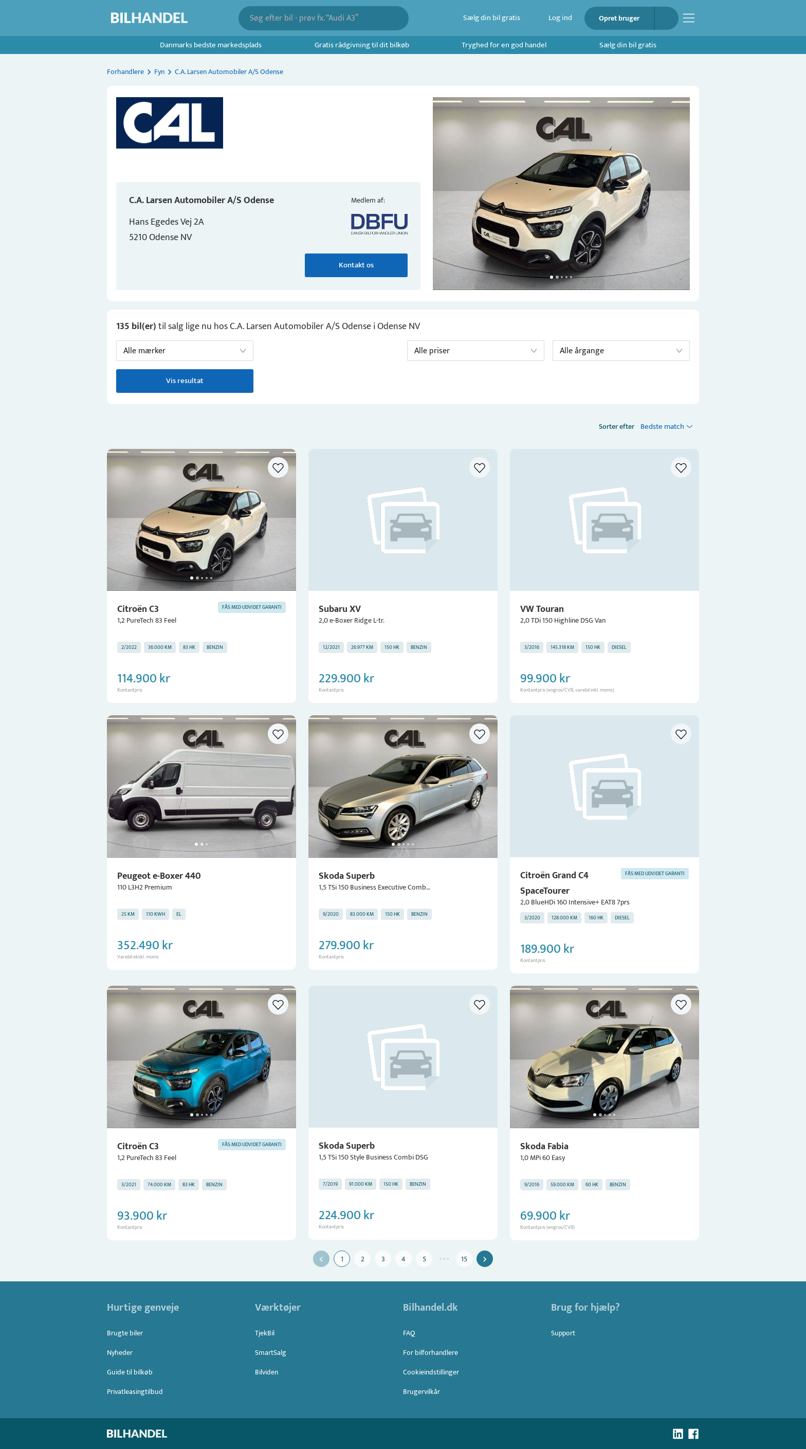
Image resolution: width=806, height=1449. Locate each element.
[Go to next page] (485, 1259)
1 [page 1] (342, 1258)
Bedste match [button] (662, 426)
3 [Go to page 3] (383, 1259)
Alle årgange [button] (582, 351)
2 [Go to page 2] (362, 1259)
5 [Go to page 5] (424, 1259)
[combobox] (316, 18)
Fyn (159, 72)
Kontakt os (356, 265)
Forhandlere (125, 72)
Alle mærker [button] (144, 351)
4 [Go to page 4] (403, 1259)
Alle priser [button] (432, 351)
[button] (561, 193)
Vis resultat (184, 381)
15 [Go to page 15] (464, 1259)
